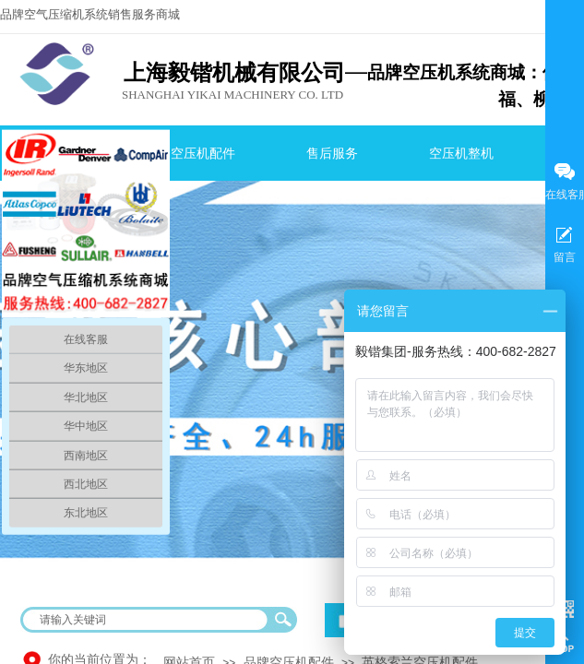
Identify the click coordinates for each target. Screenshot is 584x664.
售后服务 (332, 153)
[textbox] (146, 619)
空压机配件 (203, 153)
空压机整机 (461, 153)
